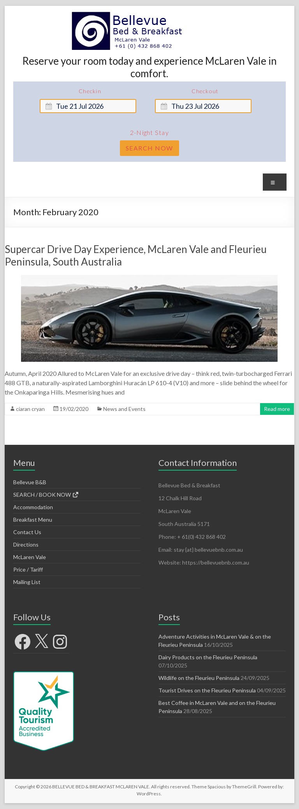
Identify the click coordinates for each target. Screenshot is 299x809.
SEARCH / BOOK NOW (46, 494)
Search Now (149, 148)
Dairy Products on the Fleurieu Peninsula (207, 657)
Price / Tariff (28, 569)
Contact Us (27, 532)
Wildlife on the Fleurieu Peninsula (198, 677)
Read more (277, 408)
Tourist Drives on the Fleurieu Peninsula (207, 690)
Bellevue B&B (29, 482)
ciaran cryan (30, 408)
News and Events (124, 408)
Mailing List (26, 582)
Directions (26, 544)
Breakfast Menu (32, 519)
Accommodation (33, 507)
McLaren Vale (29, 557)
